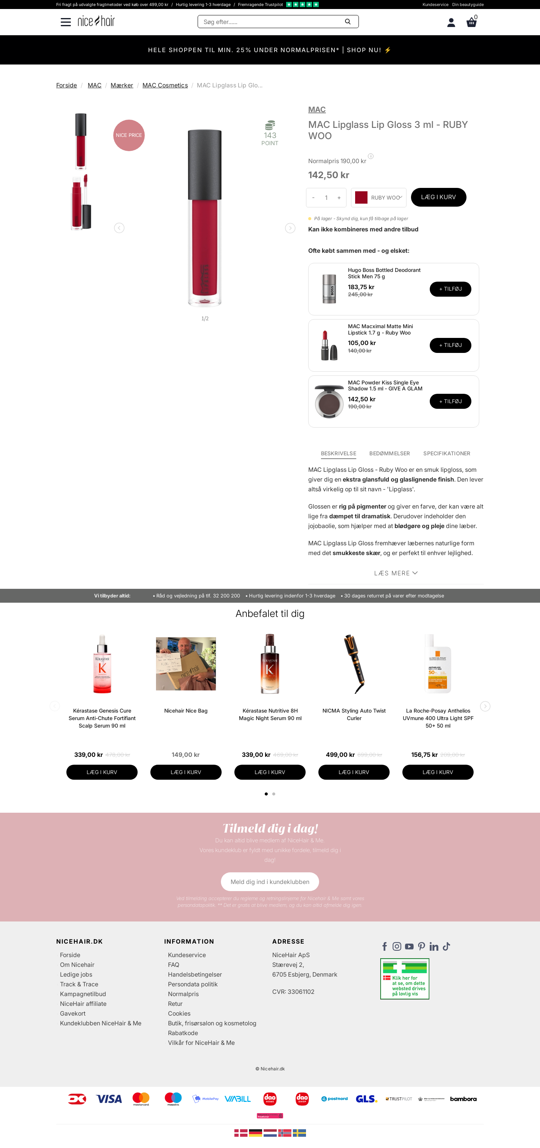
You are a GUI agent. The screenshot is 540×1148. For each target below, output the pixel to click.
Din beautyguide (468, 4)
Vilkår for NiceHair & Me (201, 1042)
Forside (66, 85)
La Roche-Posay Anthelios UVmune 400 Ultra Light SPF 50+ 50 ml (438, 718)
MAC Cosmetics (165, 85)
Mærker (122, 85)
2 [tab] (275, 794)
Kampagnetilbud (83, 994)
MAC (95, 85)
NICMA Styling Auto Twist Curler (354, 714)
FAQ (173, 964)
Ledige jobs (76, 974)
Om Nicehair (77, 964)
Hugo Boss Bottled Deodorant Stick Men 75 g (384, 273)
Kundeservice (435, 4)
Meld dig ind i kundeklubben (270, 881)
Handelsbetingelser (195, 974)
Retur (175, 1003)
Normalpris (183, 994)
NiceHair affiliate (83, 1003)
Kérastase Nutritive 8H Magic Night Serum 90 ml (270, 714)
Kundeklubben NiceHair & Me (100, 1023)
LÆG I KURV (438, 197)
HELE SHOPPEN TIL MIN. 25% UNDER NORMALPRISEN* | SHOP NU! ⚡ (270, 50)
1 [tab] (266, 794)
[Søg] (278, 21)
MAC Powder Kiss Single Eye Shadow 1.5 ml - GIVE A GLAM (385, 385)
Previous (120, 229)
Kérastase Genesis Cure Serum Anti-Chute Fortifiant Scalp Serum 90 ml (102, 718)
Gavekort (73, 1013)
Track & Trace (79, 984)
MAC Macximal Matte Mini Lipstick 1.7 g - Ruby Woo (380, 329)
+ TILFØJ (450, 288)
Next (288, 229)
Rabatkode (183, 1033)
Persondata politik (193, 984)
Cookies (179, 1013)
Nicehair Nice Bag (186, 710)
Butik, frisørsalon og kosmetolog (212, 1023)
